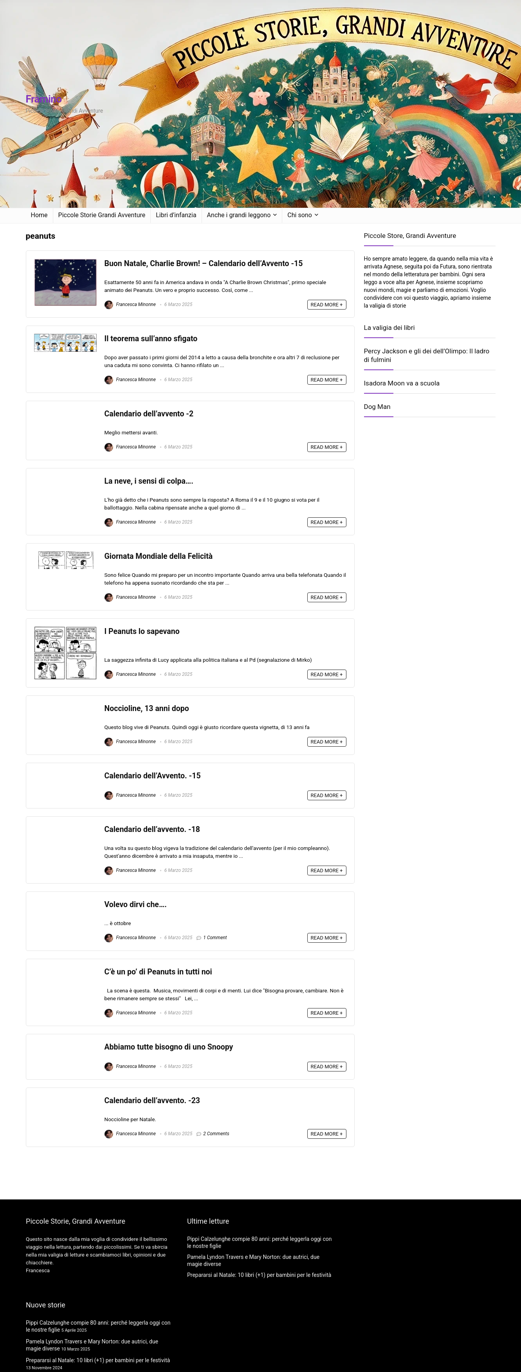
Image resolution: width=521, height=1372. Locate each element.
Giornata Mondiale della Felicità (159, 556)
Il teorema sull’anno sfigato (151, 338)
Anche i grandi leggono (239, 215)
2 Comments (216, 1133)
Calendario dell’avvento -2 (149, 413)
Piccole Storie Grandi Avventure (102, 215)
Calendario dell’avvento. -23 (152, 1100)
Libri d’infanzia (176, 215)
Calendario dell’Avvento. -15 (153, 775)
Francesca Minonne (130, 304)
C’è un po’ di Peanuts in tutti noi (158, 971)
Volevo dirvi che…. (136, 904)
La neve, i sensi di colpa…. (149, 481)
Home (39, 215)
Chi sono (299, 215)
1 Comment (215, 937)
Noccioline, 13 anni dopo (147, 708)
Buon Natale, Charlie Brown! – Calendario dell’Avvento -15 (204, 263)
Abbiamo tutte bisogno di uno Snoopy (169, 1047)
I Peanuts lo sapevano (142, 631)
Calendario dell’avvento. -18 (152, 829)
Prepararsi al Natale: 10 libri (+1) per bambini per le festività (98, 1360)
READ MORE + (327, 305)
